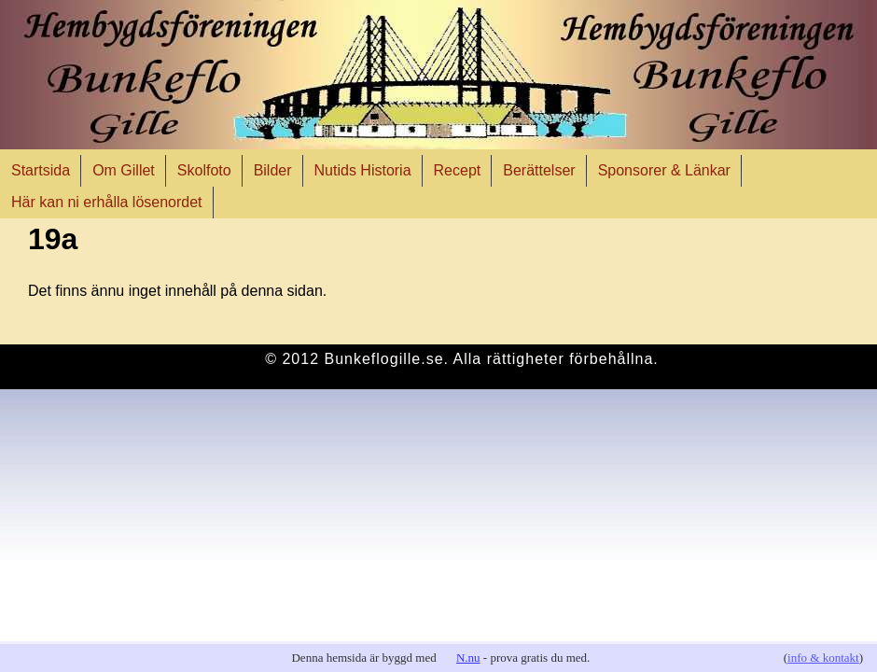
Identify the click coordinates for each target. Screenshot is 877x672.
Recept (457, 170)
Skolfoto (204, 170)
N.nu (468, 658)
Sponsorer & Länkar (664, 170)
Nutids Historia (362, 170)
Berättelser (539, 170)
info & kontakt (823, 658)
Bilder (273, 170)
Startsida (40, 170)
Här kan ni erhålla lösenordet (106, 202)
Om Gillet (123, 170)
